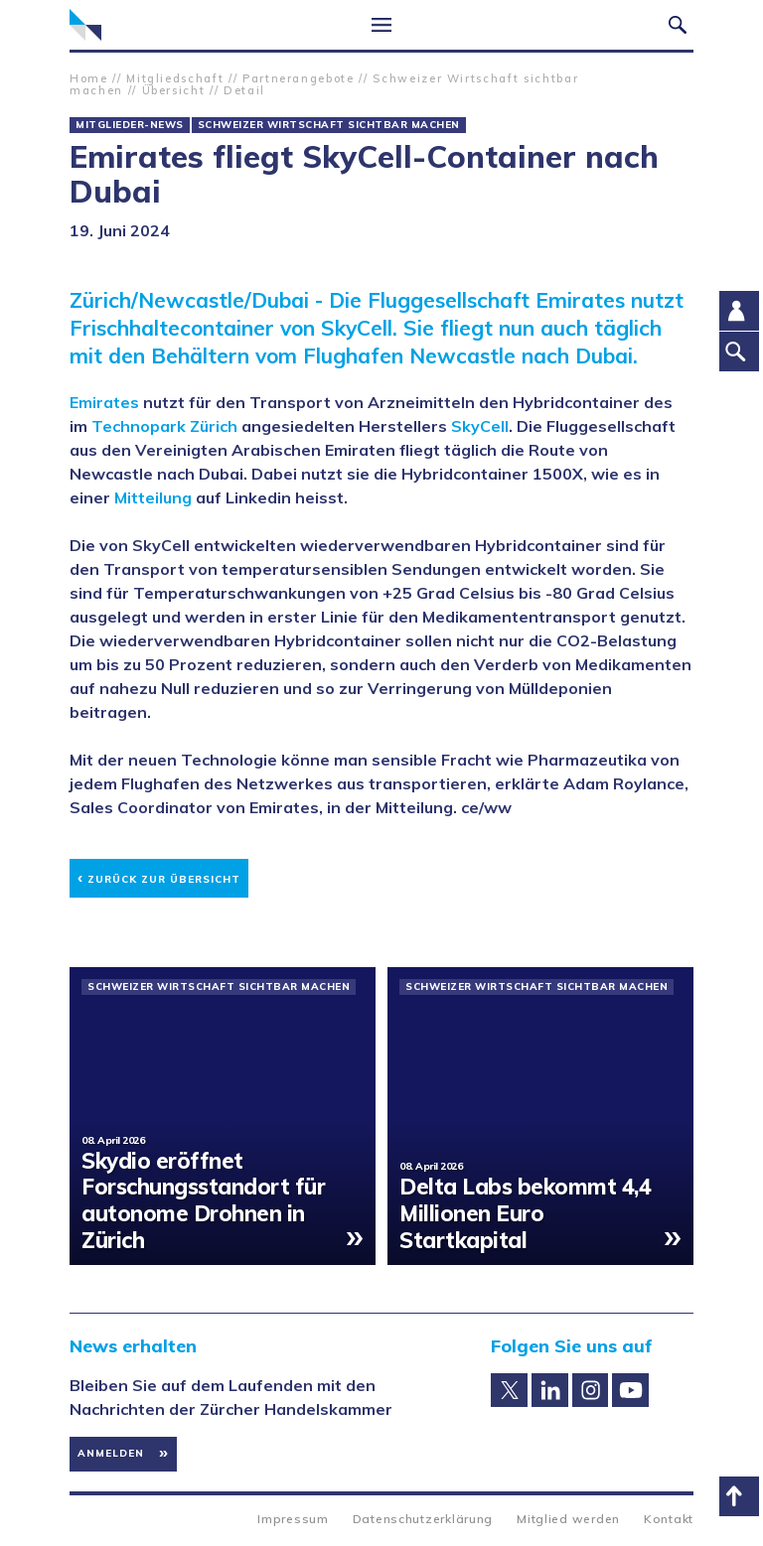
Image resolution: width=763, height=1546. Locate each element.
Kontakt (668, 1518)
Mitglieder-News (130, 125)
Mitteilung (153, 497)
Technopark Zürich (164, 426)
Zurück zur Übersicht (158, 876)
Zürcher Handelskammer (85, 25)
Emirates (104, 402)
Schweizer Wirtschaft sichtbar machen (329, 125)
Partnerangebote (298, 78)
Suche (677, 25)
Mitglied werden (568, 1518)
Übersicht (174, 90)
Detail (244, 90)
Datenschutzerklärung (423, 1518)
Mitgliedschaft (175, 78)
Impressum (292, 1518)
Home (89, 78)
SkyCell (480, 426)
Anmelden (110, 1453)
